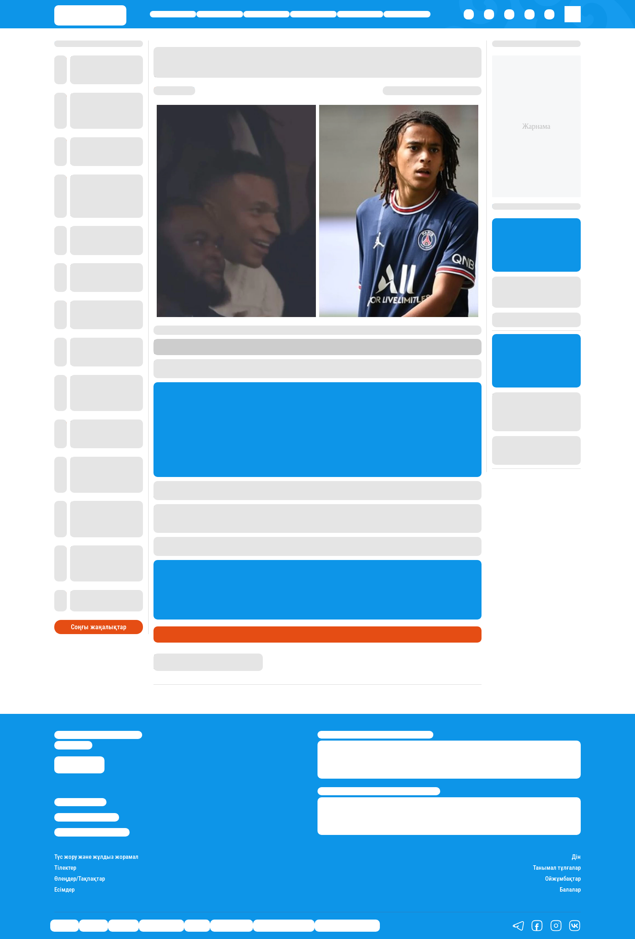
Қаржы (220, 14)
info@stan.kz (73, 745)
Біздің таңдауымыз (347, 925)
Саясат (173, 14)
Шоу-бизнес (407, 14)
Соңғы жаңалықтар (98, 627)
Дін (576, 857)
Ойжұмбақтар (563, 878)
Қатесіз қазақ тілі (283, 925)
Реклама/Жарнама (86, 817)
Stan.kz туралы (80, 802)
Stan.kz (284, 351)
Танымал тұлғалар (557, 867)
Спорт (360, 14)
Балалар (570, 889)
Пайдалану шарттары (92, 832)
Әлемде (266, 14)
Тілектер (65, 867)
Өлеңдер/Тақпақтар (79, 878)
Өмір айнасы (313, 14)
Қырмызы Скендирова (185, 657)
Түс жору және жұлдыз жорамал (96, 857)
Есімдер (64, 889)
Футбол (190, 634)
